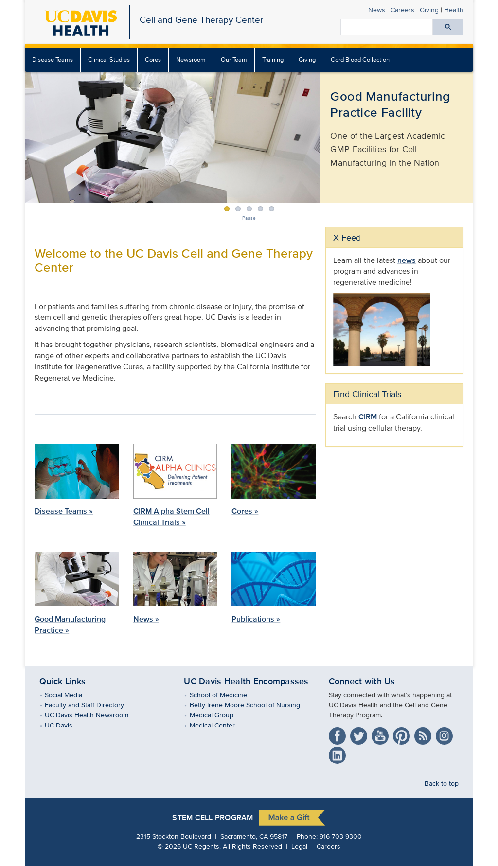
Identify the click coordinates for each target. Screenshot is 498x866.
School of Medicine (225, 695)
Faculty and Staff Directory (91, 704)
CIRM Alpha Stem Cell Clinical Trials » (171, 516)
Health (453, 9)
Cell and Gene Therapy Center (201, 19)
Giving (429, 9)
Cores (153, 59)
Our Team (234, 59)
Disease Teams (52, 59)
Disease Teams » (64, 511)
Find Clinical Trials (367, 394)
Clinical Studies (109, 59)
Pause (249, 218)
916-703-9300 (341, 836)
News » (146, 618)
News (376, 9)
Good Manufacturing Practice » (70, 624)
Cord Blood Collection (360, 59)
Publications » (255, 618)
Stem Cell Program (212, 817)
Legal (299, 846)
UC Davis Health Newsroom (93, 715)
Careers (402, 9)
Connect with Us (362, 681)
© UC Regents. (189, 846)
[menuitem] (53, 60)
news (406, 260)
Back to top (442, 783)
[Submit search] (448, 27)
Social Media (70, 695)
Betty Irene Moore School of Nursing (251, 704)
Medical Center (218, 725)
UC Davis (65, 725)
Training (273, 59)
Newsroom (191, 59)
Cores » (244, 511)
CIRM (368, 416)
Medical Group (218, 715)
